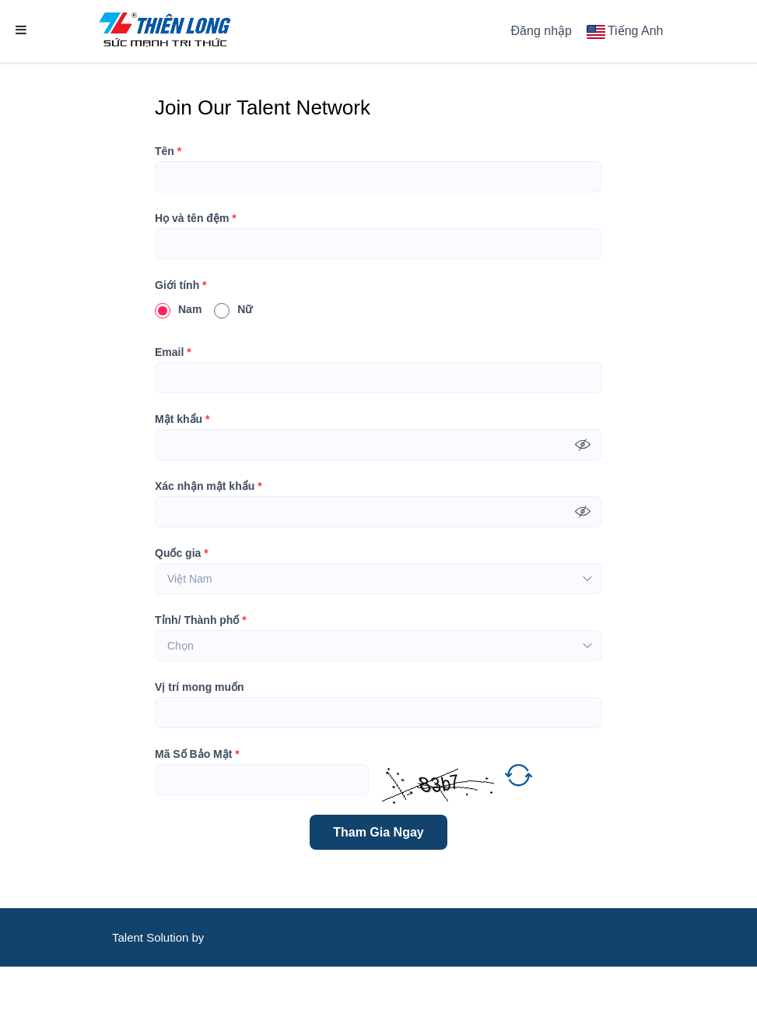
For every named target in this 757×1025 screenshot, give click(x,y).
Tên (168, 151)
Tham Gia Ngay (378, 832)
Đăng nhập (541, 30)
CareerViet (159, 995)
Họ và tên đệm (196, 218)
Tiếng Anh (636, 30)
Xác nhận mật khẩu (208, 486)
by (200, 937)
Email (173, 352)
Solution (168, 937)
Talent (129, 937)
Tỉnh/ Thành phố (201, 620)
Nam (178, 309)
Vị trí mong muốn (199, 687)
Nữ (233, 309)
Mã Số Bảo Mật (197, 754)
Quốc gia (182, 553)
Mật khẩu (182, 419)
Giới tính (181, 285)
